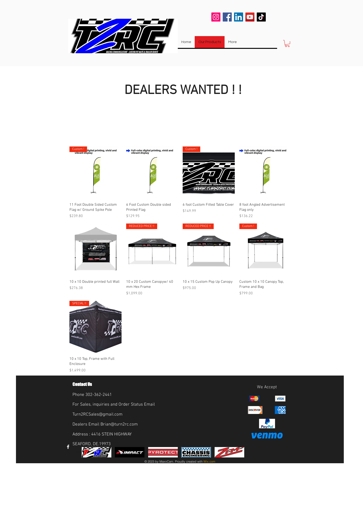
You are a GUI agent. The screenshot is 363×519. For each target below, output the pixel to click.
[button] (287, 43)
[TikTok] (261, 17)
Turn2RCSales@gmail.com (97, 414)
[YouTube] (249, 17)
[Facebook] (227, 17)
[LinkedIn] (238, 17)
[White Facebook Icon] (68, 447)
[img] (96, 452)
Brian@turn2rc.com (119, 424)
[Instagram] (215, 17)
